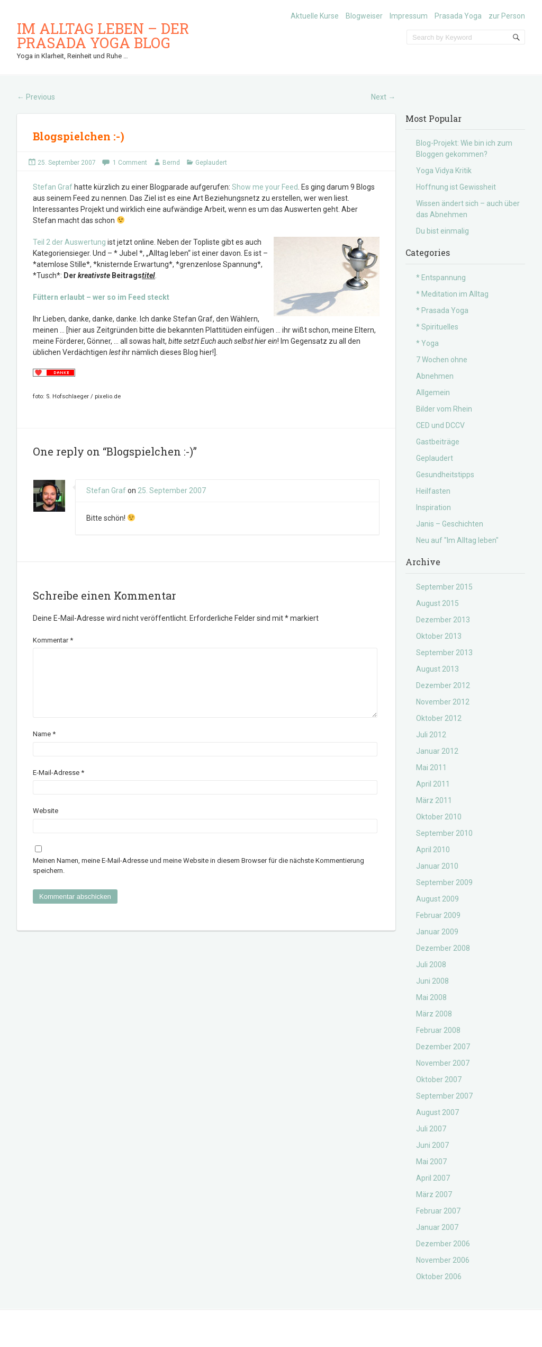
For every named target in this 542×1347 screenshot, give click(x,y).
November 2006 (442, 1260)
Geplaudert (211, 162)
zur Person (507, 16)
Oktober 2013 (439, 636)
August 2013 (437, 669)
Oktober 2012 (439, 718)
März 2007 (434, 1194)
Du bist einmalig (442, 231)
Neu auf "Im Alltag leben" (457, 540)
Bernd (171, 162)
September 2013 (444, 652)
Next (383, 97)
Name (44, 747)
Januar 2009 (437, 931)
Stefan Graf (53, 187)
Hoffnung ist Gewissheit (456, 187)
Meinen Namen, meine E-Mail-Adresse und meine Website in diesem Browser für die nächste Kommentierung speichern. (198, 878)
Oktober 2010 (439, 817)
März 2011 (434, 800)
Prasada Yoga (458, 16)
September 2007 (444, 1096)
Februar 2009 (438, 915)
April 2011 (433, 784)
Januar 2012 (437, 751)
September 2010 (444, 833)
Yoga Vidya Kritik (444, 170)
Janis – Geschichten (449, 524)
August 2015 (437, 603)
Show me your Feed (265, 187)
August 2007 (437, 1112)
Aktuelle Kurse (315, 16)
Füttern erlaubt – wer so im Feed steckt (101, 297)
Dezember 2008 (443, 948)
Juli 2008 (431, 964)
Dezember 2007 (443, 1046)
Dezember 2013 (443, 619)
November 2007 (442, 1063)
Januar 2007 (437, 1227)
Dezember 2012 (443, 685)
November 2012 (442, 702)
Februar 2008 (438, 1030)
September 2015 (444, 587)
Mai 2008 (431, 997)
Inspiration (433, 507)
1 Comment (130, 162)
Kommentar (53, 640)
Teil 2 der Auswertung (69, 242)
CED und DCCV (440, 425)
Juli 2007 (431, 1129)
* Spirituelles (437, 327)
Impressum (409, 16)
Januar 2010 (437, 866)
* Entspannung (441, 277)
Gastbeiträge (437, 442)
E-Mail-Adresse (58, 785)
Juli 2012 (431, 734)
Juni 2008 (432, 981)
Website (45, 823)
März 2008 (434, 1014)
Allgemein (433, 392)
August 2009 (437, 899)
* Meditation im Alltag (452, 294)
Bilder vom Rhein (444, 409)
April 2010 (433, 849)
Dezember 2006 (443, 1243)
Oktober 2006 (439, 1276)
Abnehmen (435, 376)
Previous (36, 97)
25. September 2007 (67, 162)
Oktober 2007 (439, 1079)
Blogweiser (364, 16)
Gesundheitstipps (445, 474)
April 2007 (433, 1178)
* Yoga (427, 343)
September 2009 (444, 882)
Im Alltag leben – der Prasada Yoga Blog (103, 35)
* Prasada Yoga (442, 310)
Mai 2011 (431, 767)
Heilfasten (433, 491)
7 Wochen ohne (441, 359)
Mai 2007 (431, 1161)
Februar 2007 (438, 1211)
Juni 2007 (432, 1145)
